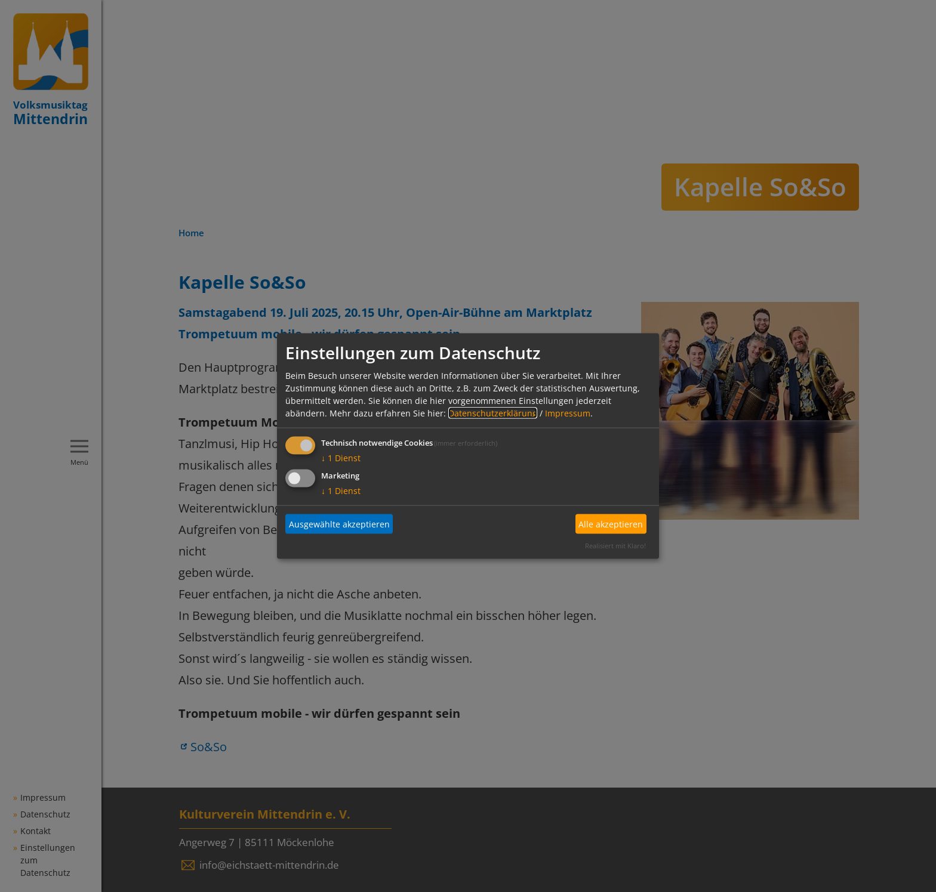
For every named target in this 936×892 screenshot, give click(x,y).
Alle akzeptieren (610, 524)
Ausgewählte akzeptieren (339, 524)
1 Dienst (341, 457)
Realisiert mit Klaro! (615, 545)
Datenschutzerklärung (492, 412)
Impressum (567, 412)
